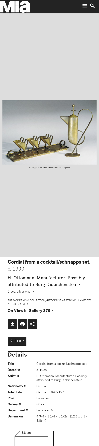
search (92, 6)
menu (85, 6)
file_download (12, 324)
